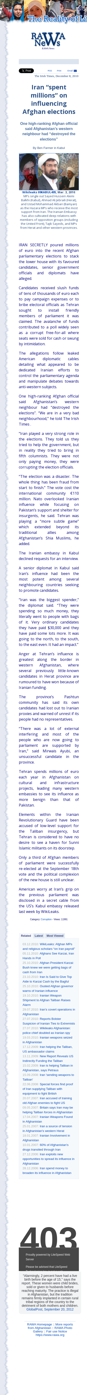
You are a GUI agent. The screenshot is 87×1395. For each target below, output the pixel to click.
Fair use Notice (56, 1331)
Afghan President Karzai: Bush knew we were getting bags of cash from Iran (48, 967)
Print (59, 71)
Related (26, 935)
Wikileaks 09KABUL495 (39, 192)
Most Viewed (55, 935)
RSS (50, 71)
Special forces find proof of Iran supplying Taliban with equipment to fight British (48, 1088)
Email (70, 71)
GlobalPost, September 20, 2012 (50, 1309)
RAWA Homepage (39, 1324)
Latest (39, 935)
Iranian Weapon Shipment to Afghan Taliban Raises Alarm (46, 1000)
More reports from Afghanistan (50, 1326)
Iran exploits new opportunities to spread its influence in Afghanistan (48, 1158)
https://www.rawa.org (50, 1335)
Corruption (46, 919)
